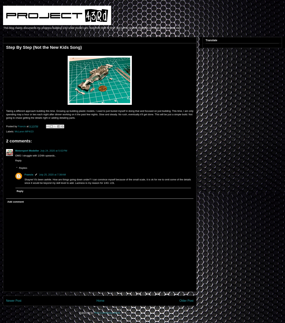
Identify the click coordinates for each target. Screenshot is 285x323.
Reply (18, 160)
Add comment (15, 201)
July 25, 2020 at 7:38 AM (52, 174)
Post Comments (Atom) (107, 312)
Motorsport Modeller (27, 150)
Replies (23, 168)
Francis (29, 174)
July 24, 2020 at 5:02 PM (53, 150)
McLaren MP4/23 (24, 131)
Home (100, 300)
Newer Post (13, 300)
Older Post (186, 300)
